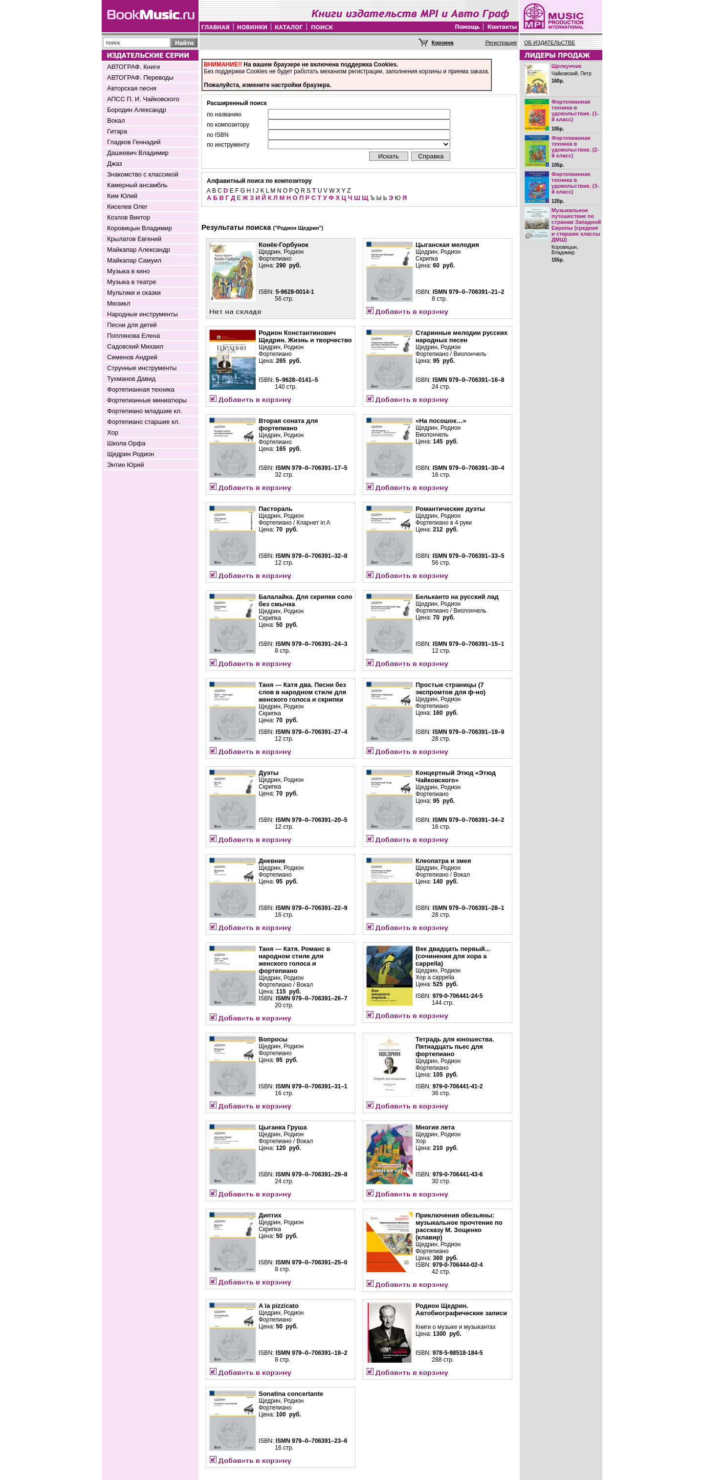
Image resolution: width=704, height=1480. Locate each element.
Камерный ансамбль (137, 185)
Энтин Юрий (125, 464)
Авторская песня (131, 88)
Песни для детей (132, 325)
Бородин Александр (136, 109)
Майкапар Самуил (134, 260)
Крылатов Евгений (134, 239)
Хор (112, 432)
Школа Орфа (126, 443)
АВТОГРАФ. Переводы (140, 77)
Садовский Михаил (135, 346)
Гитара (117, 131)
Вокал (116, 120)
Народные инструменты (142, 314)
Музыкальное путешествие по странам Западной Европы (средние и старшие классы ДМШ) (576, 225)
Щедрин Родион (130, 454)
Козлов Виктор (128, 217)
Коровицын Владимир (139, 228)
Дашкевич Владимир (138, 152)
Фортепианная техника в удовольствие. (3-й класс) (575, 183)
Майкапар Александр (138, 249)
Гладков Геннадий (133, 142)
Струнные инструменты (141, 368)
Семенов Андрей (132, 357)
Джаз (114, 163)
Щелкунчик (566, 66)
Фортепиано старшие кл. (143, 421)
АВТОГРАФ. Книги (133, 66)
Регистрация (501, 42)
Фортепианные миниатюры (147, 400)
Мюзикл (118, 303)
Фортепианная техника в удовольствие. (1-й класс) (575, 110)
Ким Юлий (122, 195)
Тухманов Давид (131, 378)
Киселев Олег (127, 206)
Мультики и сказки (134, 292)
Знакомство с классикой (142, 174)
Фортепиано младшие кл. (144, 411)
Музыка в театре (131, 282)
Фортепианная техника (141, 389)
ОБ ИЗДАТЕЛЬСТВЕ (549, 42)
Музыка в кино (128, 271)
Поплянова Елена (133, 335)
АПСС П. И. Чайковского (143, 99)
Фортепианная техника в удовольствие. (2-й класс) (575, 146)
